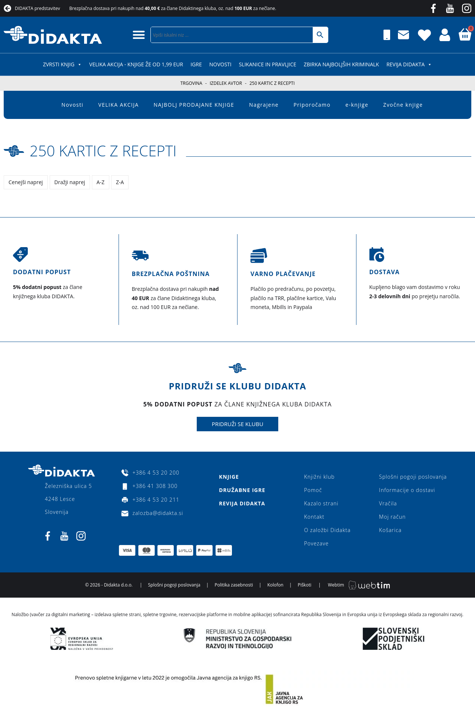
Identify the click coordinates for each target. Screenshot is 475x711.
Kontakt (314, 516)
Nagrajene (264, 104)
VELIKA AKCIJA (118, 104)
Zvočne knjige (403, 104)
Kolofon (275, 585)
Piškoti (304, 585)
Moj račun (392, 516)
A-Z (100, 182)
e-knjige (356, 104)
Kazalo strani (321, 503)
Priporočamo (311, 104)
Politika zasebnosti (234, 585)
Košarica (390, 530)
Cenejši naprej (26, 182)
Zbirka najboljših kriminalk (341, 64)
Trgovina (191, 83)
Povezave (316, 543)
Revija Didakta (409, 64)
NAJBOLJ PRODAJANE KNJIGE (194, 104)
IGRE (196, 64)
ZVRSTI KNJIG (62, 64)
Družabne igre (242, 490)
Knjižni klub (319, 476)
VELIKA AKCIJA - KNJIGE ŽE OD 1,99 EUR (136, 64)
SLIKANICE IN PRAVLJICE (267, 64)
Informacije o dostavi (407, 490)
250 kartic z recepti (103, 150)
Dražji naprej (69, 182)
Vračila (388, 503)
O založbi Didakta (327, 530)
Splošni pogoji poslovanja (413, 476)
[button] (139, 34)
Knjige (229, 476)
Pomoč (313, 490)
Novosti (220, 64)
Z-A (120, 182)
